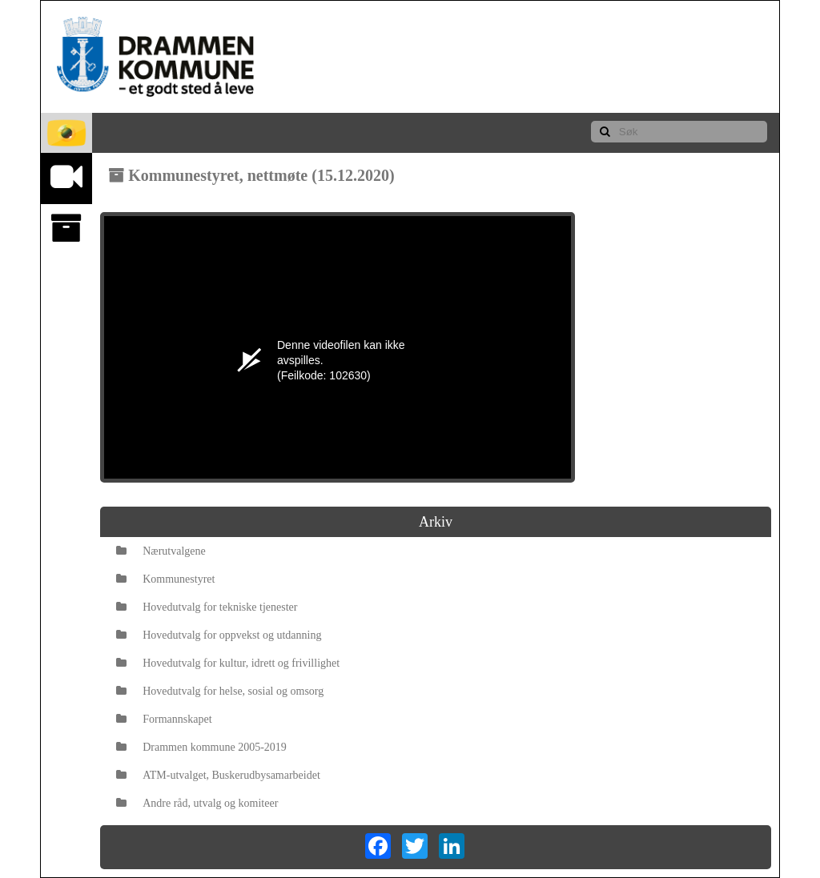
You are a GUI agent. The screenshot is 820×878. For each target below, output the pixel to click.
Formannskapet (163, 719)
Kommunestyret (165, 579)
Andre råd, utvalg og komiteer (197, 803)
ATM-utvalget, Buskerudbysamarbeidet (218, 775)
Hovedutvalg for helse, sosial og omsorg (220, 691)
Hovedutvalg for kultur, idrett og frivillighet (228, 663)
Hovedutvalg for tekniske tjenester (206, 607)
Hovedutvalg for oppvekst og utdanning (218, 635)
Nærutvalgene (161, 551)
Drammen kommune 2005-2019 (201, 747)
